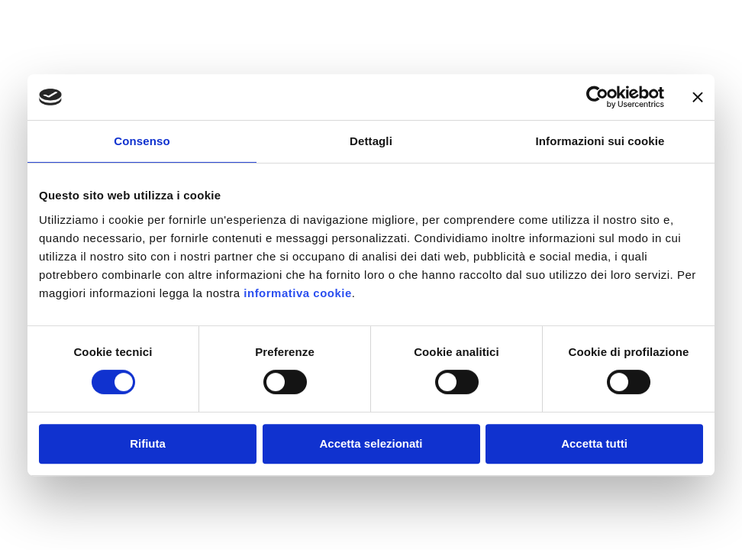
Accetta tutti (594, 443)
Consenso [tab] (141, 140)
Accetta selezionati (370, 443)
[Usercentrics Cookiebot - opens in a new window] (597, 97)
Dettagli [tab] (371, 140)
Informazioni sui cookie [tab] (600, 140)
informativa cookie (298, 292)
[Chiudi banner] (697, 97)
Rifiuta (148, 443)
